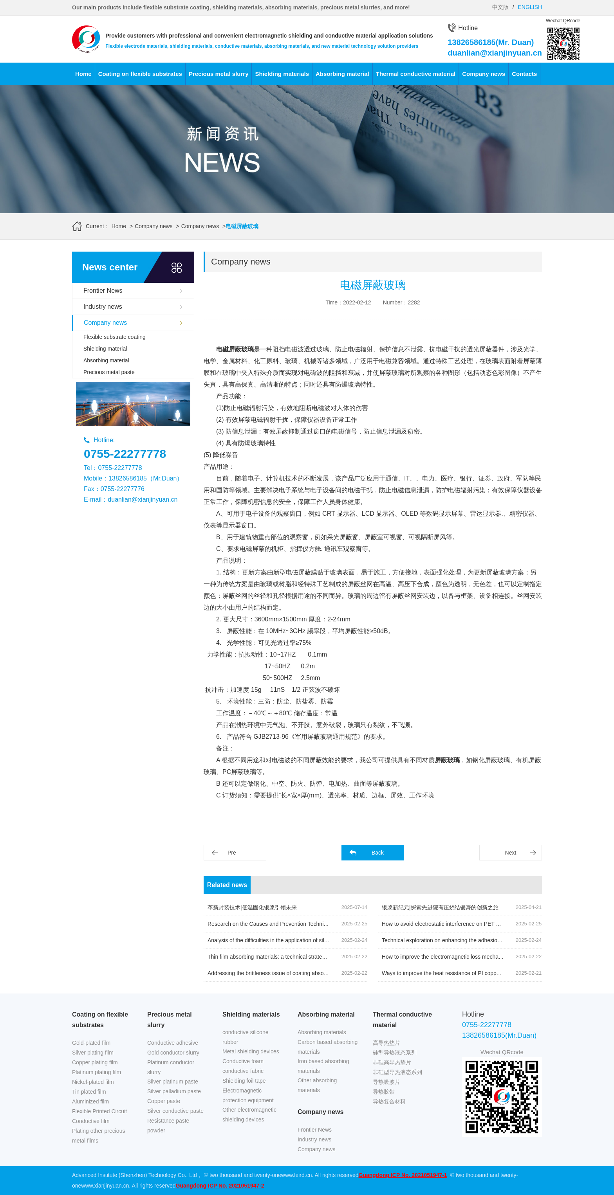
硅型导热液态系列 (395, 1052)
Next (510, 852)
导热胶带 (384, 1092)
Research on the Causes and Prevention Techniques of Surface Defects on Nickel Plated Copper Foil (330, 924)
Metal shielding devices (250, 1051)
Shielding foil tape (244, 1081)
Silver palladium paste (174, 1091)
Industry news (102, 306)
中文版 (500, 7)
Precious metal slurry (219, 73)
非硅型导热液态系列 (397, 1072)
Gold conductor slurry (173, 1052)
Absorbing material (342, 73)
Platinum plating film (96, 1072)
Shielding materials (282, 73)
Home (83, 73)
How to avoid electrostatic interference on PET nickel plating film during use (473, 924)
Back (378, 852)
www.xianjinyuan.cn (105, 1185)
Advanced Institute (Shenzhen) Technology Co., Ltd (134, 1175)
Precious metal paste (109, 372)
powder (156, 1130)
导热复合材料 (389, 1101)
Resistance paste (168, 1121)
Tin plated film (89, 1092)
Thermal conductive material (415, 73)
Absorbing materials (322, 1032)
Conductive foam (243, 1061)
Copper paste (163, 1101)
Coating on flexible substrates (140, 73)
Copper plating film (95, 1062)
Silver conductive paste (175, 1111)
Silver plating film (93, 1052)
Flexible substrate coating (114, 337)
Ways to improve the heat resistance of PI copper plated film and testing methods (480, 973)
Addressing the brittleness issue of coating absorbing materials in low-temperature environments (324, 973)
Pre (232, 852)
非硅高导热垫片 (392, 1062)
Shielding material (105, 349)
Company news (483, 73)
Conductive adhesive (172, 1043)
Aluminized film (90, 1101)
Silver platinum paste (172, 1081)
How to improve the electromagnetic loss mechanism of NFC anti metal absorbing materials (492, 957)
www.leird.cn (296, 1175)
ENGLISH (530, 7)
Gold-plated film (91, 1043)
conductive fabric (243, 1071)
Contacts (524, 73)
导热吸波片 (386, 1082)
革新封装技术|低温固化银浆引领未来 (252, 907)
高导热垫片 (386, 1043)
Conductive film (91, 1121)
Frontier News (103, 290)
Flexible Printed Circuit (99, 1111)
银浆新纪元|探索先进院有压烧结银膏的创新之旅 (440, 907)
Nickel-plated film (93, 1082)
